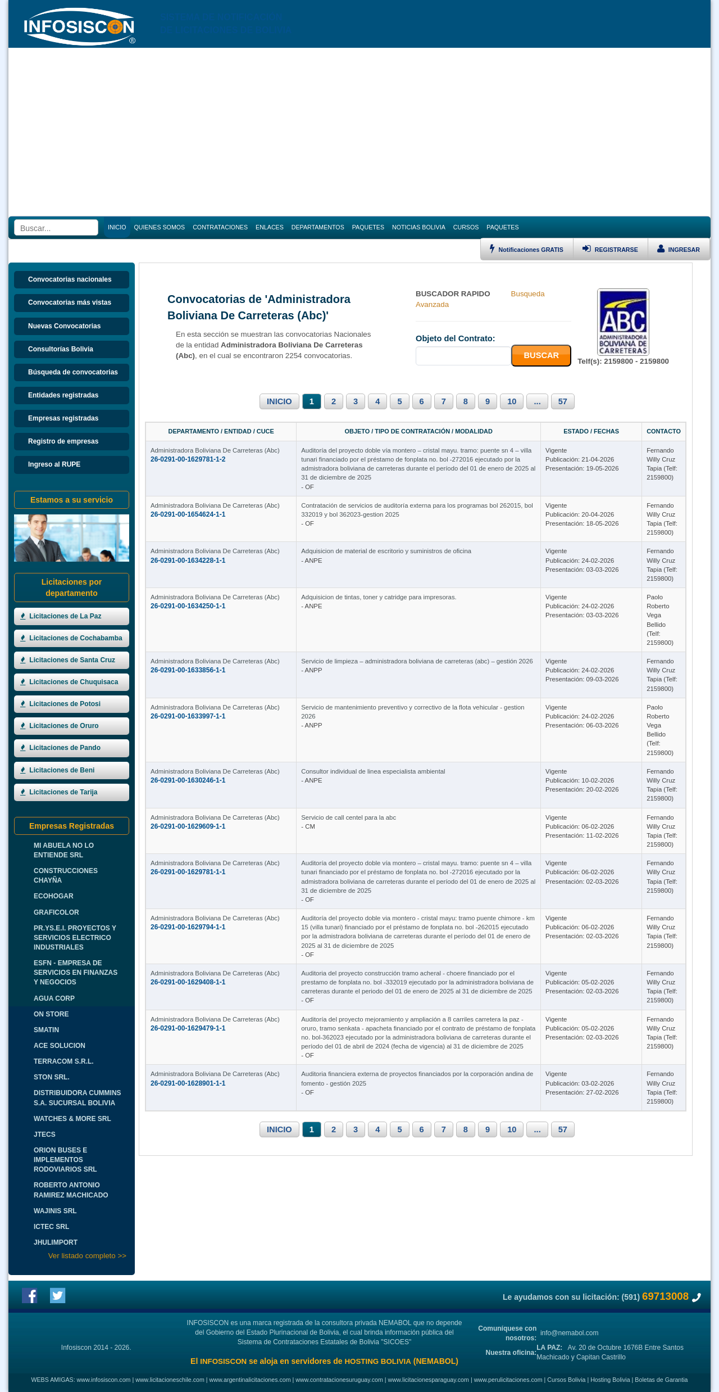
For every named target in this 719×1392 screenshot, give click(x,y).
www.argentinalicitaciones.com (250, 1379)
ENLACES (270, 227)
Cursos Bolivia (566, 1379)
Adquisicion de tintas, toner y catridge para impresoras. (378, 597)
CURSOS (466, 227)
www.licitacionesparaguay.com (428, 1379)
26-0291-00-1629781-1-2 (188, 459)
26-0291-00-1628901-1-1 (188, 1083)
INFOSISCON (223, 1361)
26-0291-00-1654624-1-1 (188, 514)
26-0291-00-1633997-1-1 (188, 716)
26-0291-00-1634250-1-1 (188, 606)
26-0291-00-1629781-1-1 (188, 872)
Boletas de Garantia (661, 1379)
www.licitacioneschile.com (169, 1379)
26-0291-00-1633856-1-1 (188, 670)
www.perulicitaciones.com (508, 1379)
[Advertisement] (359, 132)
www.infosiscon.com (104, 1379)
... (537, 401)
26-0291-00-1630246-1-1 (188, 780)
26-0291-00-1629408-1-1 (188, 982)
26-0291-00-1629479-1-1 (188, 1028)
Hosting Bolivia (610, 1379)
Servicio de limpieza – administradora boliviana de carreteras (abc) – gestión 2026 (417, 661)
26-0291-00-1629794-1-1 (188, 927)
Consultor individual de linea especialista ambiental (373, 771)
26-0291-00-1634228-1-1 (188, 560)
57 (562, 401)
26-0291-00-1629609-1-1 (188, 826)
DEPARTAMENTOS (318, 227)
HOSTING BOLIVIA (377, 1361)
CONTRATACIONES (220, 227)
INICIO (279, 401)
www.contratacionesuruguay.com (339, 1379)
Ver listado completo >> (87, 1255)
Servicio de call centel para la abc (348, 817)
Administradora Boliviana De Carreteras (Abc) (215, 450)
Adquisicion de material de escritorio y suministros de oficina (386, 551)
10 (511, 401)
